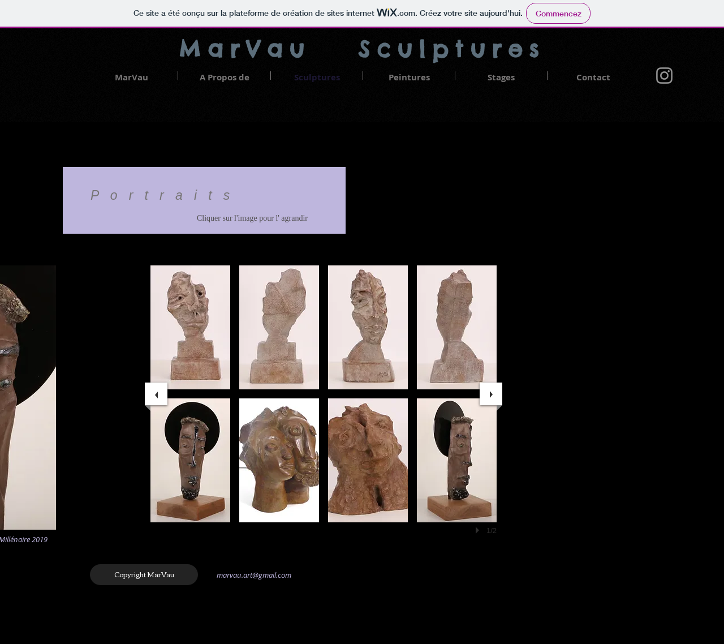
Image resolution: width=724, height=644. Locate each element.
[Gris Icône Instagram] (664, 76)
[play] (479, 530)
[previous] (156, 394)
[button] (190, 327)
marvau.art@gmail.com (254, 575)
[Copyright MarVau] (144, 574)
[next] (491, 394)
